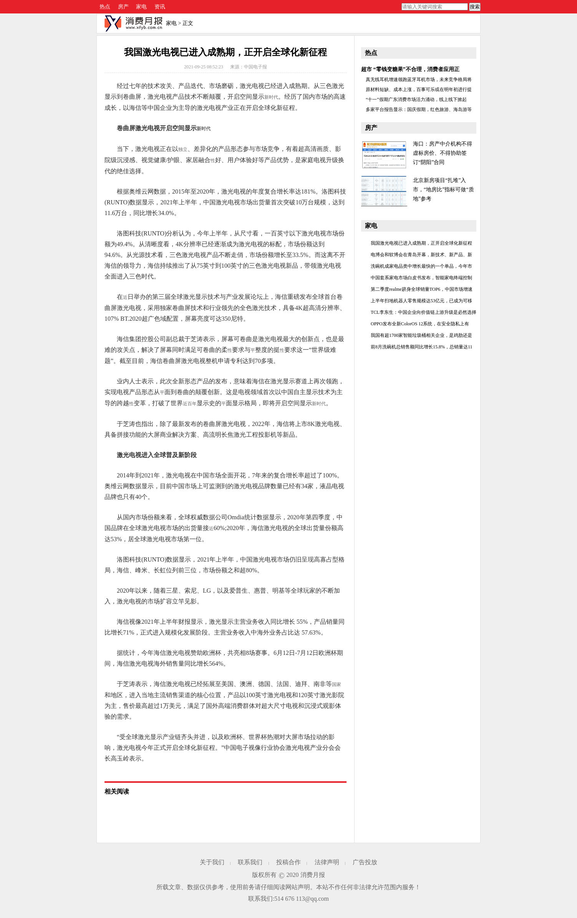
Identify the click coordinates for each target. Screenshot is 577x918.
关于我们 (212, 862)
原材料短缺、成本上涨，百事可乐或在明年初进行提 (419, 89)
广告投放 (365, 862)
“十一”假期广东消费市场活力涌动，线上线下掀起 (416, 99)
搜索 (475, 7)
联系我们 (250, 862)
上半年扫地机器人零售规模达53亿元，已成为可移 (421, 300)
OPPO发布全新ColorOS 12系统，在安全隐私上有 (420, 323)
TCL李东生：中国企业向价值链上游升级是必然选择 (423, 312)
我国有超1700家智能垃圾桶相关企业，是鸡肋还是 (421, 335)
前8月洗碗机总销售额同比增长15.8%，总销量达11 (422, 347)
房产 (123, 7)
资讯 (159, 7)
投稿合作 (288, 862)
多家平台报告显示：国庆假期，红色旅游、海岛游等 (419, 109)
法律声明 (327, 862)
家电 (141, 7)
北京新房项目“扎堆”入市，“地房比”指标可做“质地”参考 (443, 189)
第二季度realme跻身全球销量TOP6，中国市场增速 (422, 289)
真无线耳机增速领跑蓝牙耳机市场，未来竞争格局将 (419, 79)
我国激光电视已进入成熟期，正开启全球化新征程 (421, 243)
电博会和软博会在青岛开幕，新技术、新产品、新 (421, 254)
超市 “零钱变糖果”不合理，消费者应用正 (410, 69)
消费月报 (312, 875)
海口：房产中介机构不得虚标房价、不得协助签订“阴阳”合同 (442, 153)
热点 (104, 7)
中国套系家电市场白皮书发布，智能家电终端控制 (421, 277)
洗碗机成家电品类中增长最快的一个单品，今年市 (421, 266)
